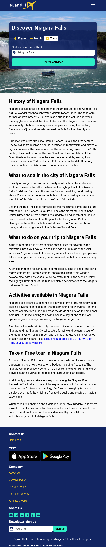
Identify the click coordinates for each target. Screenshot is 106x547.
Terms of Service (19, 493)
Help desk (15, 440)
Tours (51, 39)
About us (14, 472)
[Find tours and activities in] (55, 53)
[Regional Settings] (85, 5)
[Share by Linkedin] (38, 517)
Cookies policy (17, 479)
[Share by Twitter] (27, 517)
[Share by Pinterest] (33, 517)
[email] (32, 529)
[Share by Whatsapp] (16, 517)
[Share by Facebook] (22, 517)
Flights (19, 39)
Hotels (35, 39)
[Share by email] (11, 517)
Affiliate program (19, 500)
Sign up (60, 528)
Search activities (53, 62)
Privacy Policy (17, 486)
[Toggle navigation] (92, 6)
